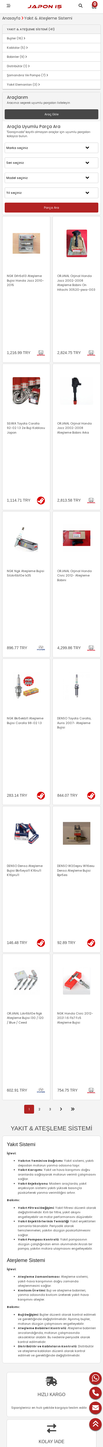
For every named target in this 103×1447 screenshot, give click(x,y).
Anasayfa (11, 18)
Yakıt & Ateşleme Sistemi (48, 18)
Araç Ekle (51, 114)
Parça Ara (51, 207)
